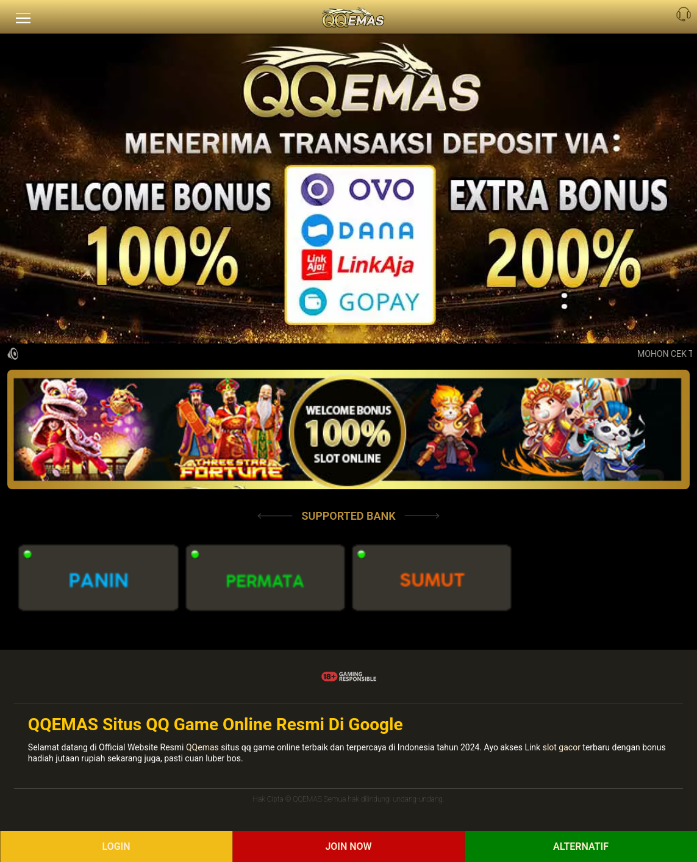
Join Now (348, 846)
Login (116, 846)
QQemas (202, 747)
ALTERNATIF (581, 846)
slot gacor (562, 747)
